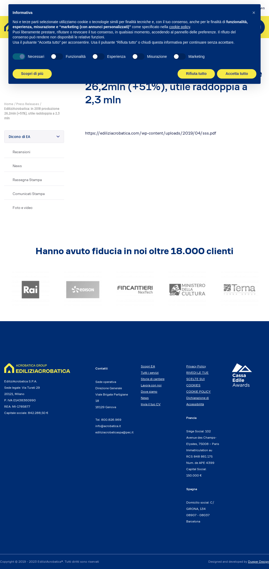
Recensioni (21, 152)
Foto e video (23, 207)
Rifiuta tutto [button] (196, 73)
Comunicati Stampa (29, 193)
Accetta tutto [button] (236, 73)
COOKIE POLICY (198, 391)
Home (8, 104)
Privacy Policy (196, 366)
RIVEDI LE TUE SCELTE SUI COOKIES (197, 379)
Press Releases (27, 104)
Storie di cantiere (152, 379)
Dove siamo (149, 391)
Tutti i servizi (150, 373)
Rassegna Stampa (27, 179)
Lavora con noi (151, 385)
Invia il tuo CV (151, 404)
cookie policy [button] (179, 27)
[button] (254, 12)
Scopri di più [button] (32, 73)
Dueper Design (258, 561)
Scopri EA (148, 366)
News (17, 165)
